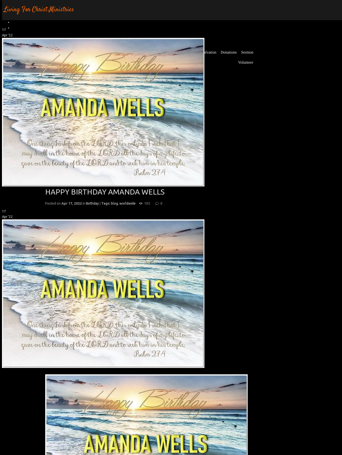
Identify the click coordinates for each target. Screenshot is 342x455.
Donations (229, 52)
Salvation (208, 52)
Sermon (247, 52)
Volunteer (245, 62)
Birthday (92, 203)
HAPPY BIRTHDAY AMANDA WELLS (105, 192)
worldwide (127, 203)
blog (114, 203)
